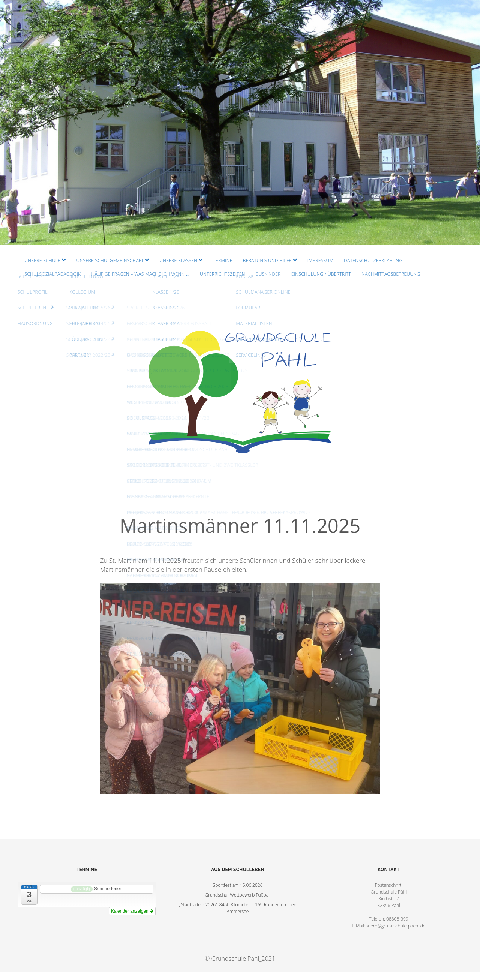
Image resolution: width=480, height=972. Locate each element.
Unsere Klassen (178, 260)
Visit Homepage (240, 122)
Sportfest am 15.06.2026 (238, 885)
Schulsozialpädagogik (52, 274)
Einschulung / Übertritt (321, 274)
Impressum (320, 260)
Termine (222, 260)
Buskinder (268, 274)
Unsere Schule (42, 260)
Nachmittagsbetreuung (391, 274)
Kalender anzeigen (132, 911)
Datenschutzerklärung (373, 260)
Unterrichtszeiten (222, 274)
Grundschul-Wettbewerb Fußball (238, 895)
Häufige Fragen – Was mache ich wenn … (140, 274)
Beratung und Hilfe (267, 260)
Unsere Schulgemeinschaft (110, 260)
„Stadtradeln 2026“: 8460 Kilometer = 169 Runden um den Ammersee (237, 908)
